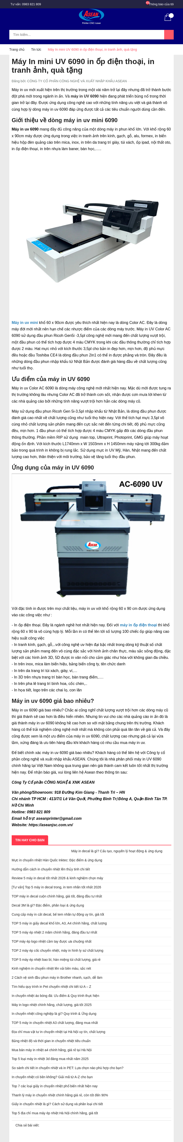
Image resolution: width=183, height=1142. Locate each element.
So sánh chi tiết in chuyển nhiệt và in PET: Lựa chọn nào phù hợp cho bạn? (67, 1068)
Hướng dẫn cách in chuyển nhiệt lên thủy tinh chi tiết (51, 869)
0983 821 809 (31, 4)
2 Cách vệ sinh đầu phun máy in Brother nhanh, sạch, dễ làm (57, 977)
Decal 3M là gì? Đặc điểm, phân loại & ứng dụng (48, 905)
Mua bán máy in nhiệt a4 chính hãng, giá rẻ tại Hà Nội (52, 1050)
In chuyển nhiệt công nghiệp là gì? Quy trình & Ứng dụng (54, 1014)
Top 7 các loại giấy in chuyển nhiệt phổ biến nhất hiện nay (55, 1086)
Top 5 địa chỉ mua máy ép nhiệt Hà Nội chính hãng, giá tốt (55, 1113)
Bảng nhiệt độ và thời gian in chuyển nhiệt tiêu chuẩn (51, 1041)
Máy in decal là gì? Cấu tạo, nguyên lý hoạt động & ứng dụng (116, 851)
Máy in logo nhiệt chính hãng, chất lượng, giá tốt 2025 (52, 1005)
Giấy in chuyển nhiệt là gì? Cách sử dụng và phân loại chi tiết (57, 1104)
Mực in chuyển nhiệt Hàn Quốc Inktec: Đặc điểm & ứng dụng (57, 860)
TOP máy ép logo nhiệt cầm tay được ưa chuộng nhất (52, 941)
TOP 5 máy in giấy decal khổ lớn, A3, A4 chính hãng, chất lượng (59, 923)
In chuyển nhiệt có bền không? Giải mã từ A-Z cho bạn (52, 1077)
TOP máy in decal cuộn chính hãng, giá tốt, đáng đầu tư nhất (57, 896)
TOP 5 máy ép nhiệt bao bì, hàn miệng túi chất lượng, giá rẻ (56, 960)
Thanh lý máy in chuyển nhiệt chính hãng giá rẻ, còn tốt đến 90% (60, 1095)
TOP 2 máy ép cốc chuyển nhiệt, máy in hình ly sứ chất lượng (57, 950)
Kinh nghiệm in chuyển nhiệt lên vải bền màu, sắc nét (51, 968)
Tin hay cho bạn (30, 840)
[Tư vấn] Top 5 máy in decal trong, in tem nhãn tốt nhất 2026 (56, 887)
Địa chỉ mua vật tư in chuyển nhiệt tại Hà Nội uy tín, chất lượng (58, 1032)
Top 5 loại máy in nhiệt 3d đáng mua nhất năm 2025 (50, 1059)
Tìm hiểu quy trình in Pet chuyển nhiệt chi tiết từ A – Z (51, 987)
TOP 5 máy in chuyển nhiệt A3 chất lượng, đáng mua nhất (55, 1023)
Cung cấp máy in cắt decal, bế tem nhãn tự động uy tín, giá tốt (58, 914)
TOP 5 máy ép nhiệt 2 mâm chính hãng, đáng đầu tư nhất (54, 932)
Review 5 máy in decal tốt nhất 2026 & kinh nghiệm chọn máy (57, 878)
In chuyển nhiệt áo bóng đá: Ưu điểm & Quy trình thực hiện (55, 996)
